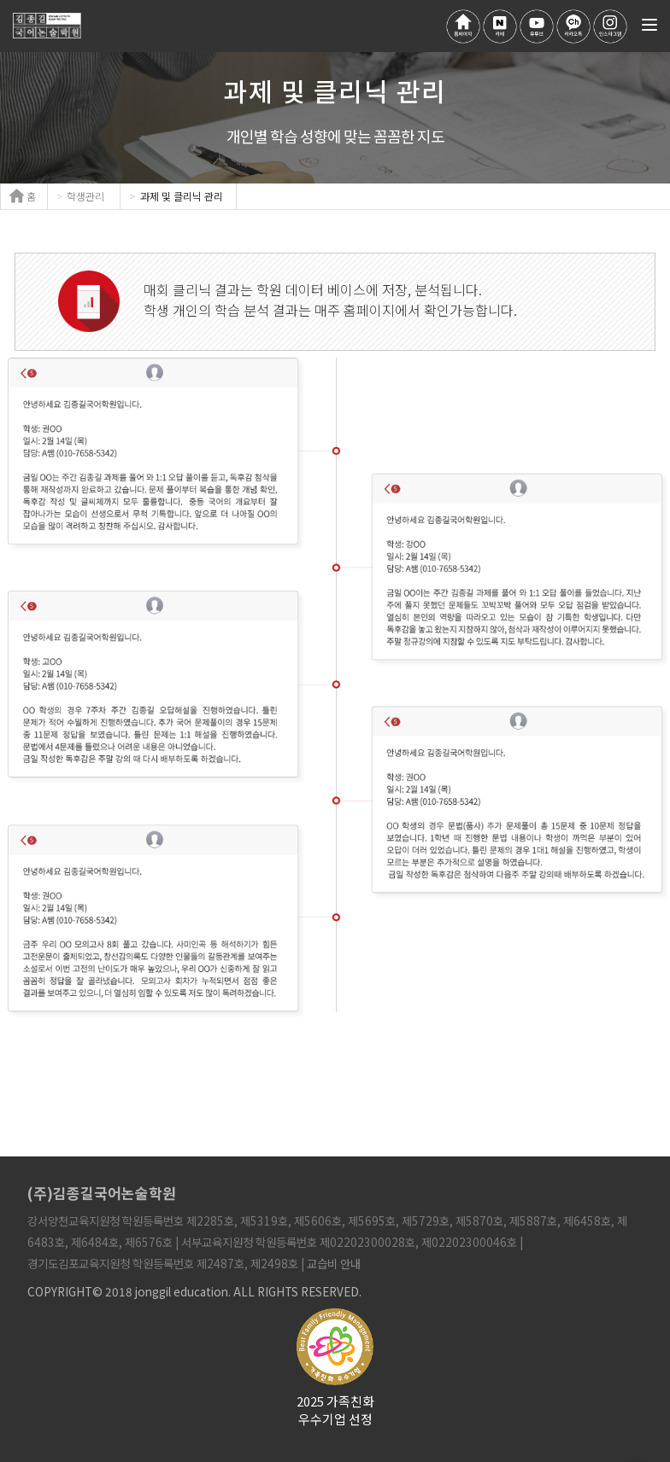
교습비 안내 (334, 1263)
